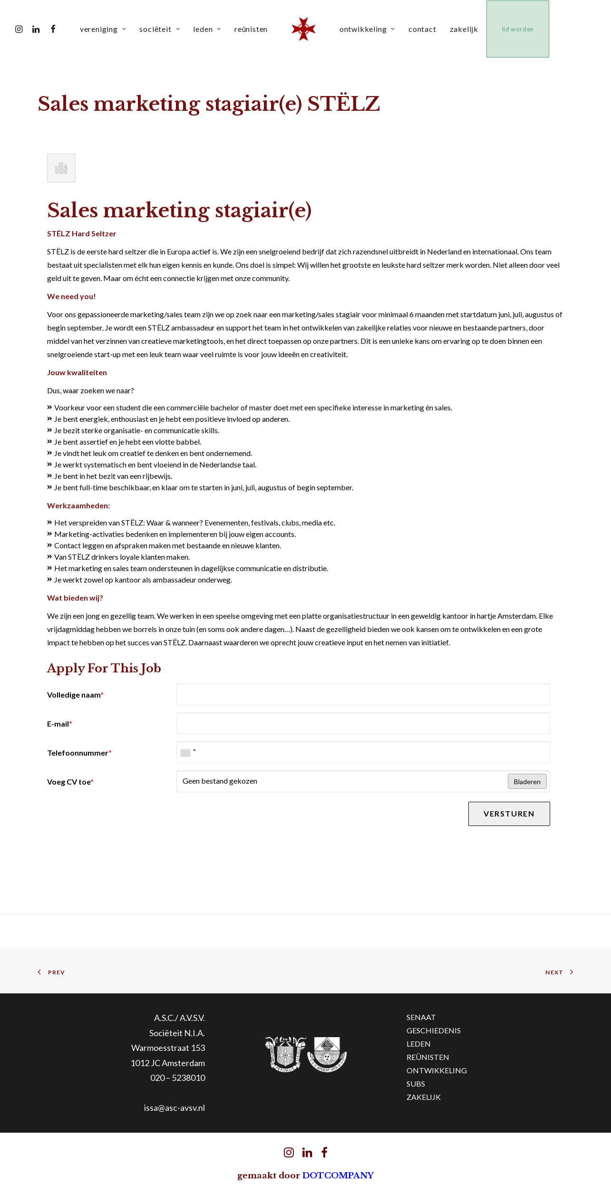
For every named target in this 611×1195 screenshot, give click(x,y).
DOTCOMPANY (338, 1176)
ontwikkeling (369, 28)
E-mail (59, 723)
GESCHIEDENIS (434, 1030)
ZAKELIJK (424, 1096)
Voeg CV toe (70, 781)
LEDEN (419, 1043)
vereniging (105, 28)
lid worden (521, 28)
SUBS (416, 1083)
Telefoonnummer (79, 752)
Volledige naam (75, 694)
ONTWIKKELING (437, 1070)
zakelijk (466, 28)
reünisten (253, 28)
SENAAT (421, 1016)
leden (209, 28)
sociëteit (162, 28)
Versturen (509, 813)
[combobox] (188, 752)
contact (424, 28)
